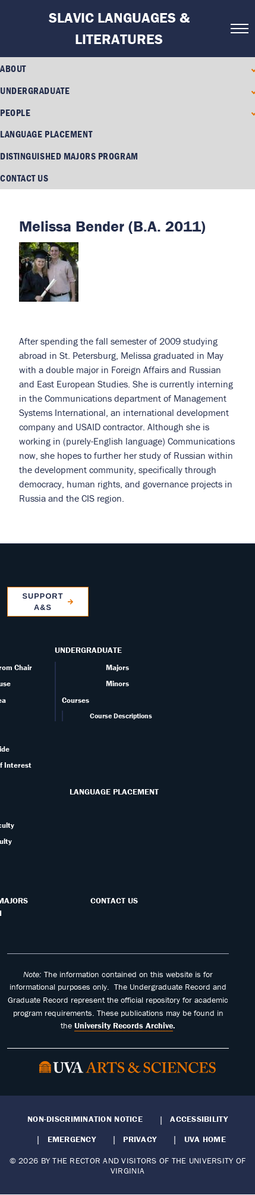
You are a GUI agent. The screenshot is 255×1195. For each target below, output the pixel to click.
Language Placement (46, 134)
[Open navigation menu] (239, 28)
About (13, 68)
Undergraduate (35, 90)
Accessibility (199, 1119)
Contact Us (24, 178)
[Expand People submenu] (251, 112)
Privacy (139, 1139)
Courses (75, 700)
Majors (117, 667)
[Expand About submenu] (251, 69)
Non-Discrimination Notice (85, 1119)
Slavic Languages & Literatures (119, 28)
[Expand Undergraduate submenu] (251, 91)
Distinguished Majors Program (69, 156)
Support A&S (42, 602)
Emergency (72, 1139)
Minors (117, 683)
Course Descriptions (121, 715)
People (15, 112)
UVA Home (205, 1139)
